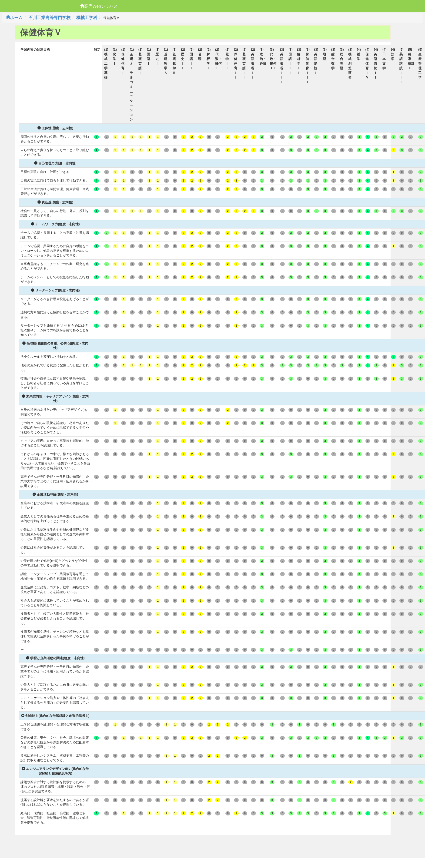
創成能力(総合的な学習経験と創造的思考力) (55, 716)
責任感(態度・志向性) (55, 202)
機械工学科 (86, 17)
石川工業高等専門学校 (49, 17)
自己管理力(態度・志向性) (55, 163)
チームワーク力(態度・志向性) (55, 224)
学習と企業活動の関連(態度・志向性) (55, 658)
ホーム (14, 17)
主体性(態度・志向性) (55, 128)
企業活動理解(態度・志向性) (55, 494)
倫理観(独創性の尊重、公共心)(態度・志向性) (55, 345)
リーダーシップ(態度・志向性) (55, 290)
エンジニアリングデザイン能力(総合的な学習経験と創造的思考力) (55, 771)
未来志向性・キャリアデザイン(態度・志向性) (55, 398)
